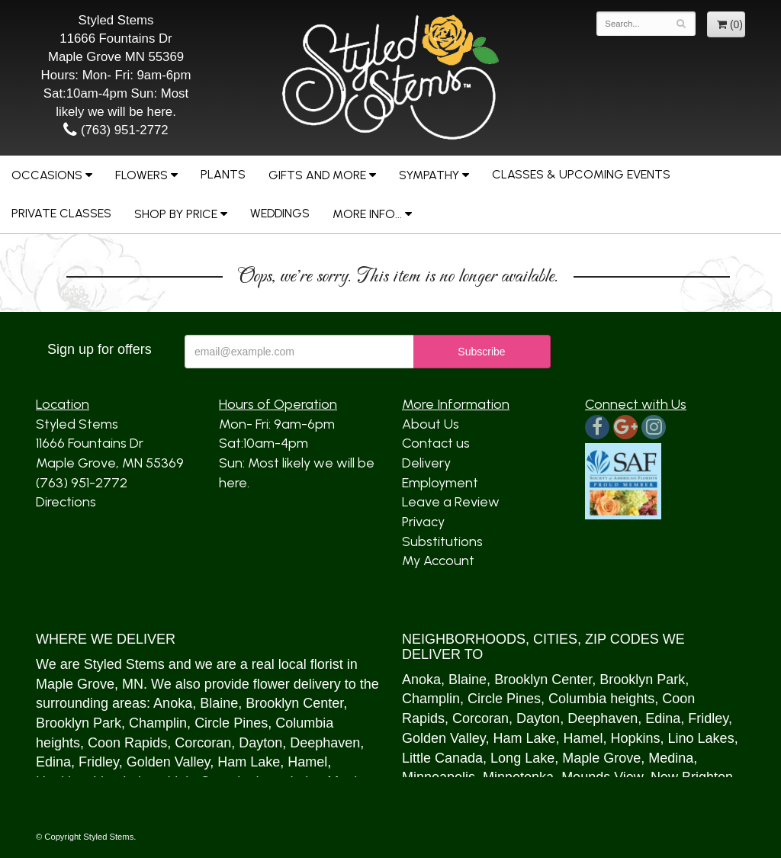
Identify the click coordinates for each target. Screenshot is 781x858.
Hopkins (635, 738)
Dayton (260, 742)
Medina (670, 758)
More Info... (367, 214)
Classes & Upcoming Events (581, 174)
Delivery (426, 463)
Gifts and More (317, 175)
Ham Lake (248, 762)
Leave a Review (451, 501)
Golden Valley (168, 762)
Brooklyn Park (78, 723)
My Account (438, 560)
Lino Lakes (701, 738)
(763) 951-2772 (115, 130)
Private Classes (61, 213)
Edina (53, 762)
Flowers (141, 175)
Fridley (99, 762)
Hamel (307, 762)
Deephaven (325, 742)
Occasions (46, 175)
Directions (66, 501)
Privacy (423, 521)
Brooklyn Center (294, 703)
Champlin (158, 723)
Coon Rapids (127, 742)
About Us (430, 424)
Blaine (219, 703)
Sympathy (429, 175)
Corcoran (203, 742)
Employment (440, 482)
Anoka (172, 703)
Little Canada (442, 758)
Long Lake (522, 758)
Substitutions (442, 541)
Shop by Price (175, 214)
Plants (223, 174)
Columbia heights (601, 698)
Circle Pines (231, 723)
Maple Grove (75, 684)
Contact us (436, 443)
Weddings (280, 213)
